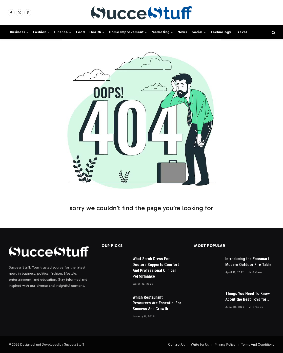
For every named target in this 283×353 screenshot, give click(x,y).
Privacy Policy (225, 344)
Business (17, 32)
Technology (220, 32)
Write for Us (200, 344)
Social (197, 32)
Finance (61, 32)
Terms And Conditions (257, 344)
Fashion (39, 32)
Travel (241, 32)
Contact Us (176, 344)
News (182, 32)
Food (80, 32)
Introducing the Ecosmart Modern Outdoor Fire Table (248, 261)
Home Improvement (126, 32)
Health (95, 32)
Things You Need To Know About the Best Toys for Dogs (247, 297)
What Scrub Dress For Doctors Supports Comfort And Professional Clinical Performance (156, 267)
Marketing (161, 32)
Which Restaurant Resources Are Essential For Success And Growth (157, 303)
